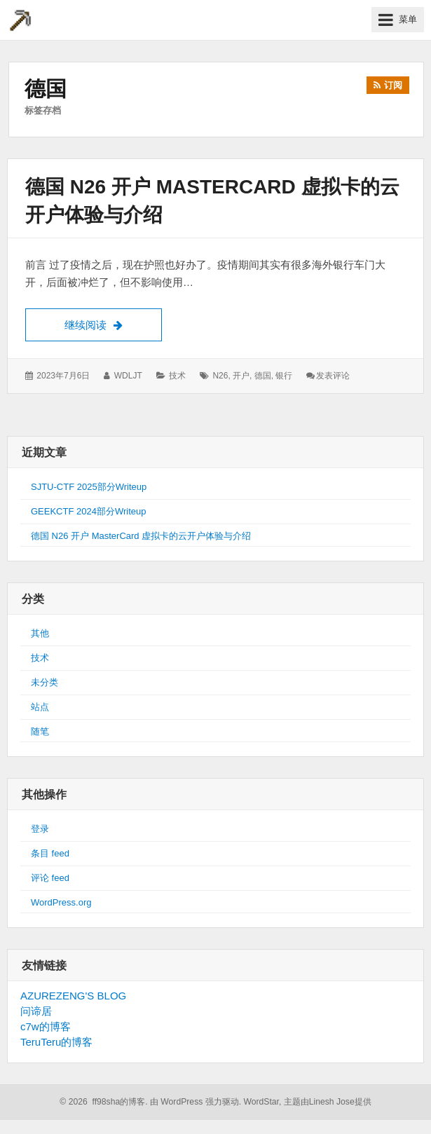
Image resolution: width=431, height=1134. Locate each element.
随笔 (40, 731)
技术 (177, 376)
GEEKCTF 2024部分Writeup (88, 511)
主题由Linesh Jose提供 (327, 1102)
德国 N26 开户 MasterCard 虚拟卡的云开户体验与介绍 (141, 536)
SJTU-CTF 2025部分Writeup (88, 486)
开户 (241, 376)
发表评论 (333, 376)
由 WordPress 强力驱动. (195, 1102)
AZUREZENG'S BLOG (73, 996)
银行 (283, 376)
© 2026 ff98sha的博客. (103, 1102)
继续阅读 (113, 323)
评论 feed (50, 878)
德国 (262, 376)
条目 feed (50, 853)
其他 (40, 633)
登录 (40, 829)
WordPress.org (61, 902)
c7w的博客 (45, 1026)
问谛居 (36, 1011)
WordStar (261, 1102)
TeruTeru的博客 (56, 1042)
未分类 (44, 682)
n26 (220, 376)
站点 (40, 707)
